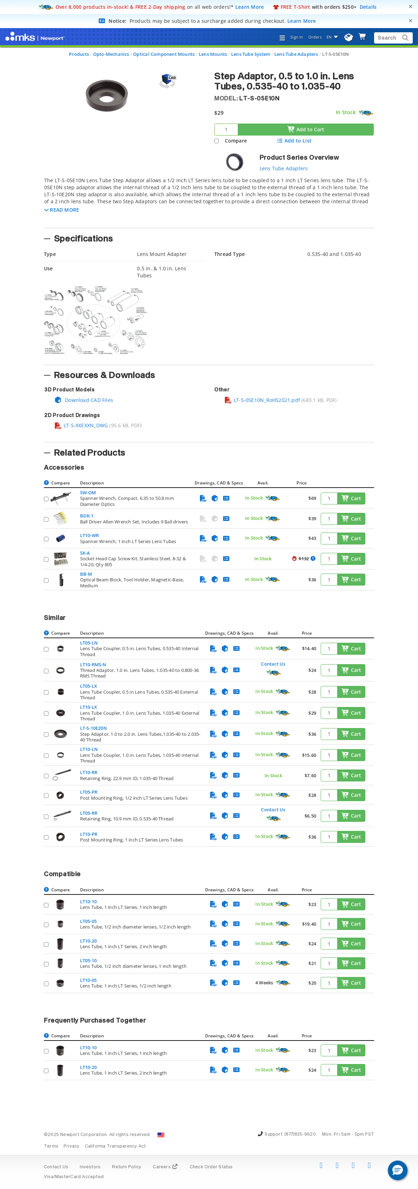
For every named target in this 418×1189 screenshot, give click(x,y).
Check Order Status (211, 1167)
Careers (165, 1167)
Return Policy (126, 1167)
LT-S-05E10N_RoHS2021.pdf (262, 400)
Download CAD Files (83, 400)
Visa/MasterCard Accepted (74, 1177)
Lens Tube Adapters (296, 54)
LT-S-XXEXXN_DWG (81, 425)
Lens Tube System (250, 54)
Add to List (294, 140)
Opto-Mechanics (111, 54)
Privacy (71, 1146)
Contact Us (273, 664)
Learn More (249, 7)
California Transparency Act (115, 1146)
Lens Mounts (213, 54)
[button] (61, 209)
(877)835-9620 (300, 1134)
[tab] (209, 200)
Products (79, 54)
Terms (51, 1146)
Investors (90, 1167)
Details (368, 7)
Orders (315, 37)
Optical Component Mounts (164, 54)
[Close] (411, 6)
